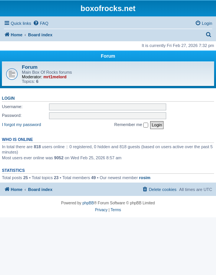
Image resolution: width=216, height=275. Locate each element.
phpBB (88, 203)
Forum (30, 67)
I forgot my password (21, 124)
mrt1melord (55, 76)
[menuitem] (40, 23)
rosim (145, 177)
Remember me (131, 125)
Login (8, 98)
